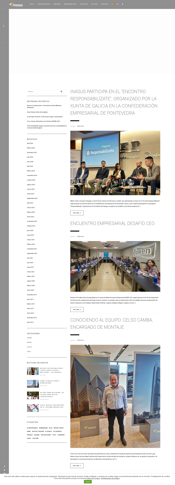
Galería (29, 338)
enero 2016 (30, 313)
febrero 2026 (31, 148)
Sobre (44, 4)
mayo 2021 (30, 267)
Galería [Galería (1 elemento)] (37, 435)
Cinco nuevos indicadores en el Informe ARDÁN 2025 (43, 121)
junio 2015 (30, 322)
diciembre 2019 (32, 295)
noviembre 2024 (32, 175)
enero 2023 (30, 217)
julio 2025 (30, 157)
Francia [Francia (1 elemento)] (30, 435)
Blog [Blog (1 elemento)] (50, 428)
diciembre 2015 (32, 317)
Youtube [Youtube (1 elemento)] (35, 438)
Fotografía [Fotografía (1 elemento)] (57, 431)
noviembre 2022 (32, 221)
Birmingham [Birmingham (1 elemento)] (43, 428)
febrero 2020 (31, 285)
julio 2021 (30, 258)
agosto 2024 (31, 184)
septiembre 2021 (32, 253)
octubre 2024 (31, 180)
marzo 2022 (30, 239)
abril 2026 (30, 143)
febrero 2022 (31, 244)
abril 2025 (30, 166)
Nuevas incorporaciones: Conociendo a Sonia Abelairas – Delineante (44, 106)
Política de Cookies (93, 478)
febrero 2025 (31, 171)
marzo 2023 (30, 207)
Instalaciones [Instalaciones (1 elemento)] (46, 435)
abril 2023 (30, 203)
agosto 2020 (31, 281)
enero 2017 (30, 308)
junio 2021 (30, 262)
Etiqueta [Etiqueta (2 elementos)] (48, 431)
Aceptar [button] (87, 482)
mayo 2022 (30, 235)
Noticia (29, 347)
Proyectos (84, 4)
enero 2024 (30, 194)
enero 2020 (30, 290)
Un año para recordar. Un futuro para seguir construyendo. (45, 117)
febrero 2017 (31, 304)
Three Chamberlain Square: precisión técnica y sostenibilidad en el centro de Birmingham (47, 127)
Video (29, 351)
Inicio (32, 4)
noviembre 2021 (32, 249)
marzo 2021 (30, 272)
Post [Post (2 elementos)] (54, 435)
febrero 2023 (31, 212)
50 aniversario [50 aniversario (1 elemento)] (32, 428)
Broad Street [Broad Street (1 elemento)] (59, 428)
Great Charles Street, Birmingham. (37, 112)
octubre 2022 (31, 226)
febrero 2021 (31, 276)
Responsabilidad (70, 4)
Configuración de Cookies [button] (110, 478)
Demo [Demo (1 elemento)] (29, 431)
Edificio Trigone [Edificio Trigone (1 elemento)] (38, 431)
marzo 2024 (30, 189)
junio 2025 (30, 161)
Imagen (29, 342)
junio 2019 (30, 299)
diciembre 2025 (32, 152)
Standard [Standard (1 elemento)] (61, 435)
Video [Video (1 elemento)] (29, 438)
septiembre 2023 (32, 198)
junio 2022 (30, 230)
